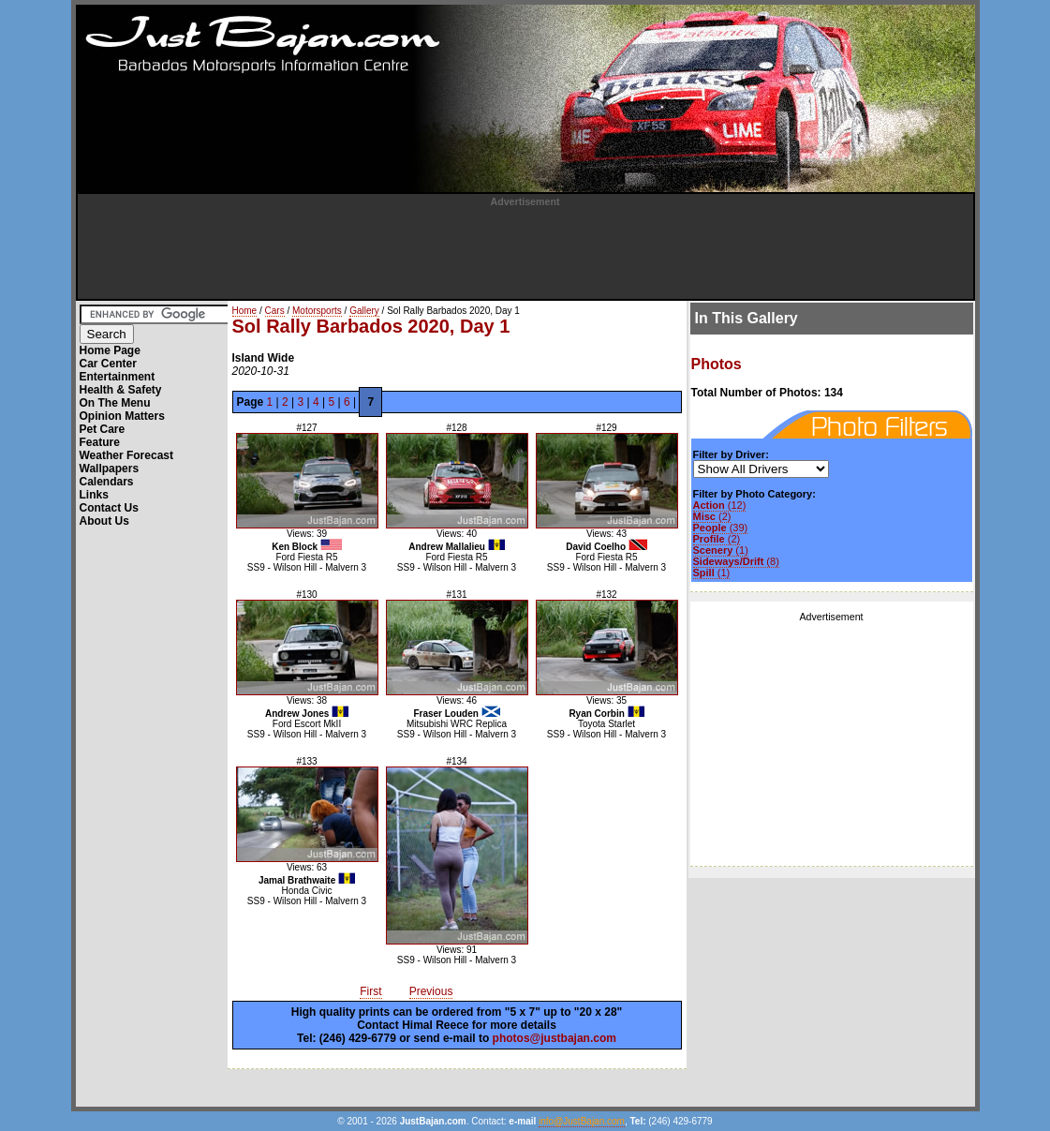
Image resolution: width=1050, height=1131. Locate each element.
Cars (275, 310)
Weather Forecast (126, 455)
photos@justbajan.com (554, 1038)
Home (245, 310)
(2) (712, 516)
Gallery (364, 310)
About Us (104, 521)
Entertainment (117, 376)
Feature (100, 442)
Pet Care (103, 429)
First (370, 991)
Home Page (110, 350)
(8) (736, 561)
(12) (720, 505)
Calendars (107, 481)
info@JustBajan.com (582, 1121)
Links (94, 494)
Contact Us (109, 507)
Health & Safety (121, 389)
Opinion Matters (122, 416)
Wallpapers (110, 468)
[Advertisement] (525, 249)
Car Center (108, 363)
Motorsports (317, 310)
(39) (720, 527)
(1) (720, 550)
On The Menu (115, 402)
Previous (431, 991)
